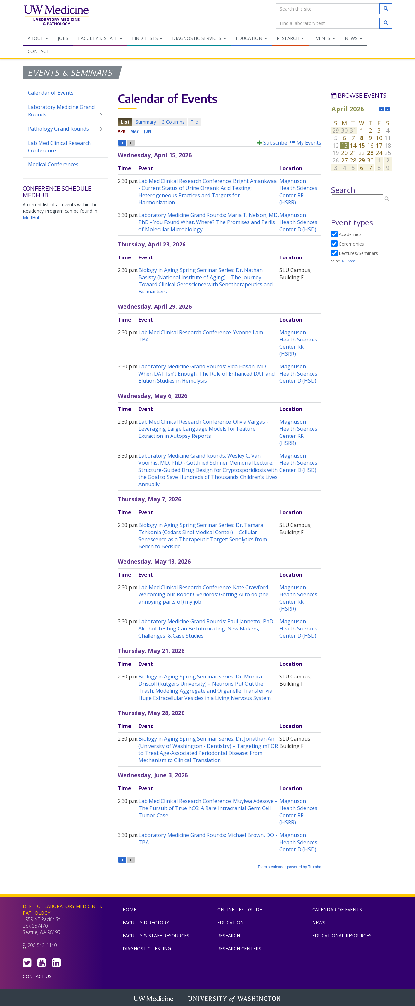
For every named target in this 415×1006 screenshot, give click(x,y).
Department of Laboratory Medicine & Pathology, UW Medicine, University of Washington (56, 16)
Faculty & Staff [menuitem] (100, 38)
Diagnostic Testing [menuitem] (147, 948)
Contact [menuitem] (38, 51)
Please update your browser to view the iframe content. (219, 121)
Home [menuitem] (129, 909)
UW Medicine (154, 999)
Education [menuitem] (251, 38)
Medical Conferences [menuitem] (53, 164)
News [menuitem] (353, 38)
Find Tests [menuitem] (147, 38)
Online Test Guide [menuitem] (239, 909)
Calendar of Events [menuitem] (51, 92)
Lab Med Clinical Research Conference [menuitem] (59, 146)
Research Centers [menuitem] (239, 948)
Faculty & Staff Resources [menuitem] (156, 935)
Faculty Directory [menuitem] (146, 922)
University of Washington (235, 999)
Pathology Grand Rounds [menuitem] (65, 129)
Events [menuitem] (324, 38)
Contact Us (37, 976)
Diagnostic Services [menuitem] (199, 38)
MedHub (32, 217)
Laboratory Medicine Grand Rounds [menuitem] (65, 110)
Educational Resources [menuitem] (342, 935)
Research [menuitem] (290, 38)
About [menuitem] (38, 38)
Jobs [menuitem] (63, 38)
